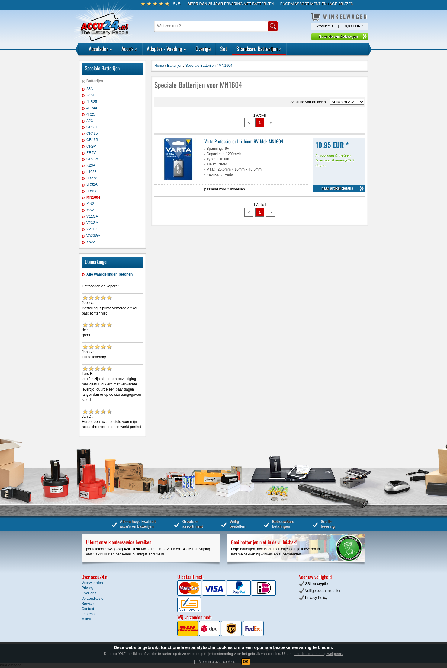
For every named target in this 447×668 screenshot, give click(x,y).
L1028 (91, 172)
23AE (90, 95)
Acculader (100, 49)
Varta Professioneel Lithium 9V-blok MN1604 (243, 141)
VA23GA (93, 236)
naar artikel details (337, 188)
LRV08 (91, 191)
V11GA (92, 216)
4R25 (90, 114)
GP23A (92, 159)
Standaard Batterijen (258, 49)
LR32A (92, 184)
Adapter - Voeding (166, 49)
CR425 (92, 133)
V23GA (92, 223)
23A (89, 89)
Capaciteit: (215, 154)
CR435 (92, 140)
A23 (89, 121)
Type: (211, 159)
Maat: (211, 169)
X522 (90, 242)
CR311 (92, 127)
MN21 (91, 204)
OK (246, 662)
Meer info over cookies (217, 662)
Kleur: (211, 164)
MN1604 (93, 197)
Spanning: (215, 148)
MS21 (91, 210)
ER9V (91, 153)
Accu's (129, 49)
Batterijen (94, 81)
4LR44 (91, 108)
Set (223, 49)
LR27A (92, 178)
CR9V (91, 146)
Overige (203, 49)
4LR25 (91, 102)
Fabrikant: (215, 174)
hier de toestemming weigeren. (318, 654)
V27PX (92, 229)
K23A (90, 165)
